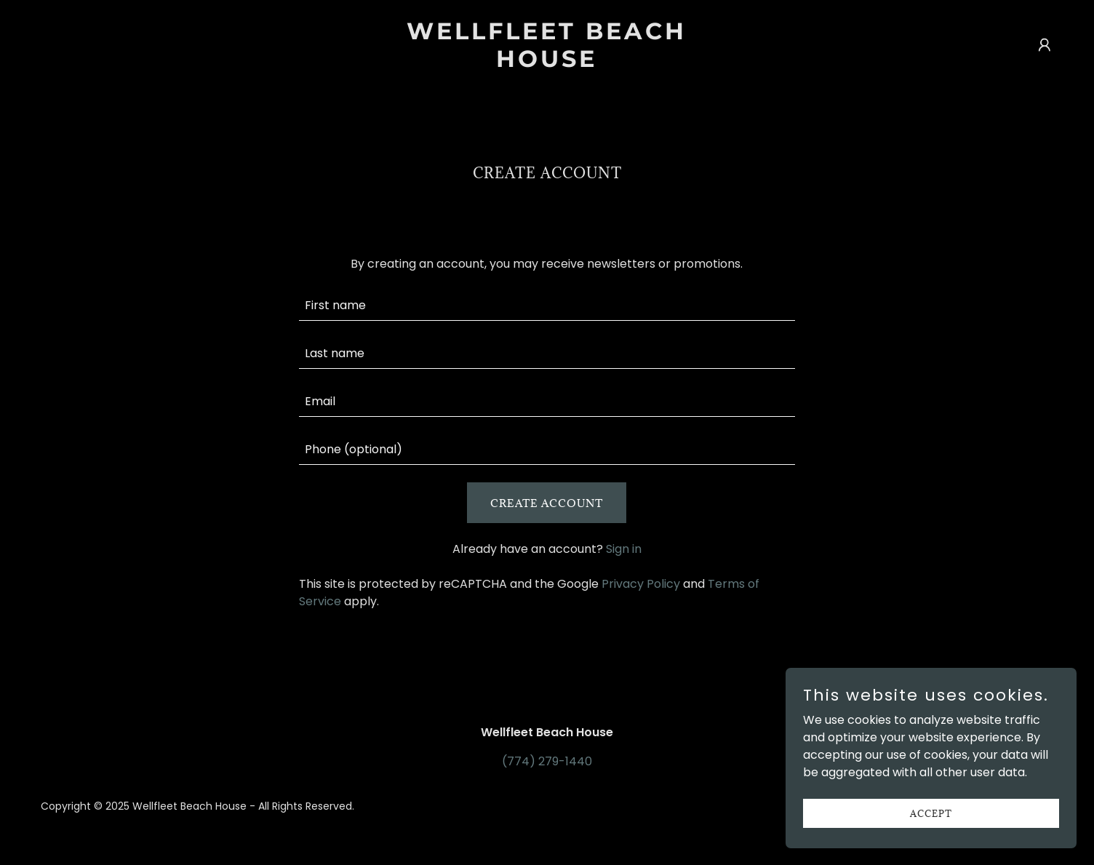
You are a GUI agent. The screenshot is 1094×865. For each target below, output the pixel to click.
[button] (1044, 45)
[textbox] (547, 305)
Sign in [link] (624, 549)
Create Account (546, 503)
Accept (931, 812)
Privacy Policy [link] (641, 583)
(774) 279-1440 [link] (547, 761)
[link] (546, 63)
